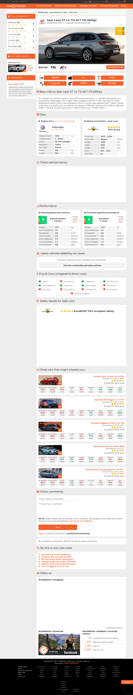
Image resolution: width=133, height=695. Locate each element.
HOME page (43, 12)
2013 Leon (73, 12)
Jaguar (77, 668)
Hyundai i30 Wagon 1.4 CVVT (109, 399)
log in (41, 533)
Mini (103, 667)
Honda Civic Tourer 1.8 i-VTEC (109, 376)
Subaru (63, 681)
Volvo (64, 691)
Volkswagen (63, 689)
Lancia (89, 667)
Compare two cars (88, 6)
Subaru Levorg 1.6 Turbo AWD (108, 446)
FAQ (19, 674)
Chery (41, 674)
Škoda (76, 691)
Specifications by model (65, 6)
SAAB (116, 670)
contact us (23, 1)
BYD (41, 672)
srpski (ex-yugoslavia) (117, 2)
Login (88, 2)
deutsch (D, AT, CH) (100, 2)
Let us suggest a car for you (55, 566)
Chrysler (55, 667)
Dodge (66, 667)
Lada (77, 676)
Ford (66, 670)
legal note (15, 1)
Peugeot (103, 674)
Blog (124, 6)
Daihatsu (54, 676)
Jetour (77, 672)
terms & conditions (25, 670)
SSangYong (116, 672)
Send (58, 527)
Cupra (54, 670)
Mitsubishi (103, 668)
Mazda (89, 674)
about (9, 1)
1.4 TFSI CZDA (58, 129)
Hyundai (66, 676)
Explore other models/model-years (58, 564)
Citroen (55, 668)
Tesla (63, 685)
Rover (116, 668)
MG (89, 672)
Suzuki (63, 683)
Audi (41, 668)
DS (55, 672)
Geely (66, 672)
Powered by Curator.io (114, 627)
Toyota (63, 687)
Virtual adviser (44, 6)
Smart (116, 676)
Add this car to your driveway (55, 554)
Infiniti (77, 667)
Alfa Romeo (41, 667)
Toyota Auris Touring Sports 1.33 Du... (104, 469)
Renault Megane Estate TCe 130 (107, 423)
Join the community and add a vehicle (82, 265)
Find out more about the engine (57, 559)
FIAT (66, 668)
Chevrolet (41, 676)
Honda (66, 674)
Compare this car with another (56, 557)
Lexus (90, 670)
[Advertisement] (21, 139)
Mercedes (89, 676)
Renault (116, 667)
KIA (77, 674)
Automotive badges (109, 6)
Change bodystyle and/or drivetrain (58, 561)
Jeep (77, 670)
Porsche (103, 676)
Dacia (55, 674)
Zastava (76, 689)
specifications (55, 12)
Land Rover (89, 668)
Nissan (103, 670)
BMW (41, 670)
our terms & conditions (80, 521)
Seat (65, 12)
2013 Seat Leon (14, 63)
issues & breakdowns (64, 121)
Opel (103, 672)
